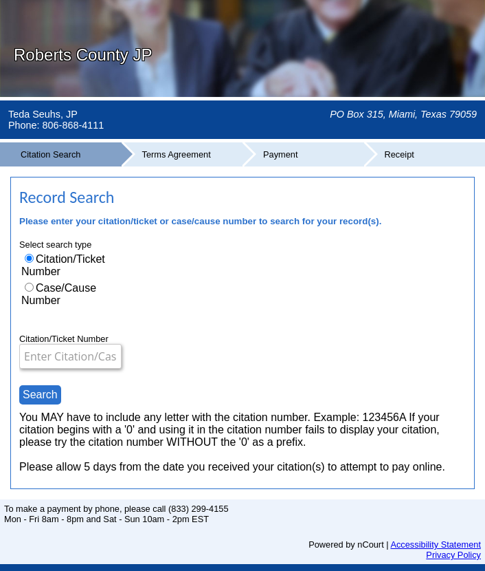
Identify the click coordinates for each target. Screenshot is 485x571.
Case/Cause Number (58, 294)
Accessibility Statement (435, 544)
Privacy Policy (453, 555)
